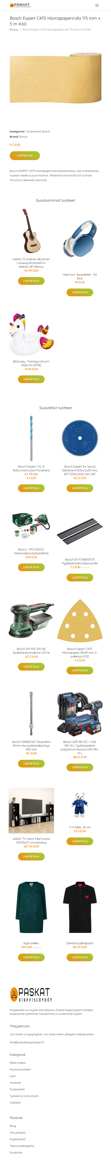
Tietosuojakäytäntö (22, 1146)
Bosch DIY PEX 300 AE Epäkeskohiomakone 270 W (31, 650)
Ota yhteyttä (17, 1132)
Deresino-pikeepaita (79, 943)
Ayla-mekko (31, 943)
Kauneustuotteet (20, 1069)
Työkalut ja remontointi (24, 1096)
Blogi (13, 1126)
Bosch (46, 131)
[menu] (97, 5)
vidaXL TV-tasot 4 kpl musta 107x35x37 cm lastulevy (31, 840)
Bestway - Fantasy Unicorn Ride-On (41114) (31, 363)
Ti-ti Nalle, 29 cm (79, 827)
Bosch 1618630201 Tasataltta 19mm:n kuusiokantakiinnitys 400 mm (31, 745)
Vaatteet (15, 1102)
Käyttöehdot (18, 1139)
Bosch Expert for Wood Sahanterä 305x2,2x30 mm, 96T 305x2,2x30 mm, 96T (80, 470)
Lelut (13, 1076)
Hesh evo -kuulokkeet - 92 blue (80, 276)
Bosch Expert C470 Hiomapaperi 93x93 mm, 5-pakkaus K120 (80, 652)
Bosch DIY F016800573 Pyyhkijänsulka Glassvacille (80, 561)
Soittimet (15, 1082)
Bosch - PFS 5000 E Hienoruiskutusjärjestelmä (31, 551)
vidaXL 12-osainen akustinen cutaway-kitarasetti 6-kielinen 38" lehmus (31, 262)
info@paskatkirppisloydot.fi (27, 1042)
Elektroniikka (18, 1062)
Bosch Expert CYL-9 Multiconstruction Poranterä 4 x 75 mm (31, 470)
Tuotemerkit (33, 131)
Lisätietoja (25, 155)
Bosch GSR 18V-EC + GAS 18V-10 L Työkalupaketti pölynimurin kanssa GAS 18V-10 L (80, 747)
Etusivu (14, 29)
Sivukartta (16, 1152)
